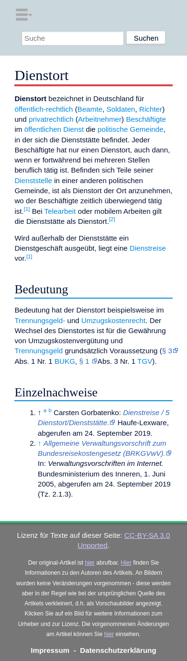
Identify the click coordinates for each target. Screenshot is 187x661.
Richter (150, 109)
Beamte (89, 109)
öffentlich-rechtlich (43, 109)
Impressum (50, 650)
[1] (27, 209)
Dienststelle (33, 180)
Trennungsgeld (38, 351)
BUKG (65, 361)
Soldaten (121, 109)
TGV (144, 361)
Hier (126, 562)
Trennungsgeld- (39, 320)
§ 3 (167, 351)
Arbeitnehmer (99, 119)
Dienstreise (148, 248)
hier (90, 562)
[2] (112, 219)
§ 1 (85, 361)
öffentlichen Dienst (54, 129)
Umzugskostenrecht (113, 320)
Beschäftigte (146, 119)
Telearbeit (60, 211)
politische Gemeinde (131, 129)
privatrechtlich (51, 119)
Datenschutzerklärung (118, 650)
